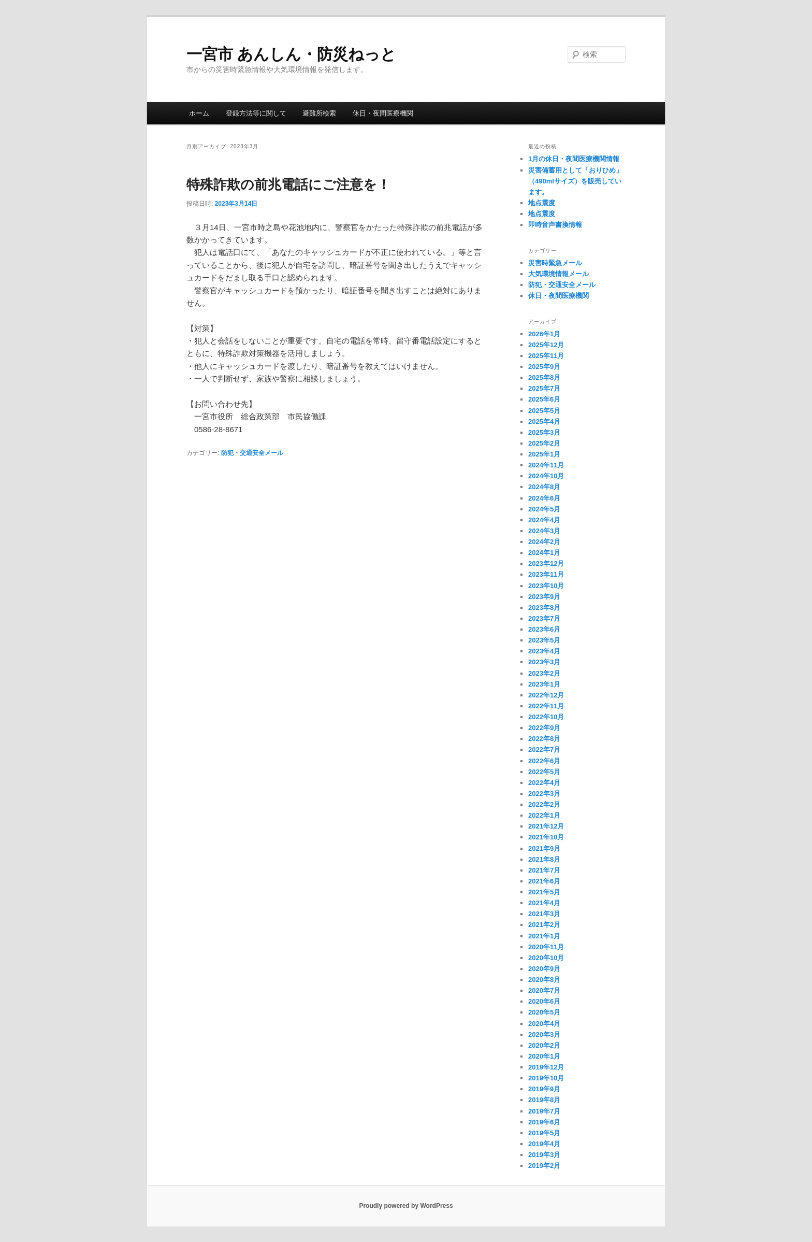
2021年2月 (544, 925)
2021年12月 (546, 826)
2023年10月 (546, 586)
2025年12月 (546, 345)
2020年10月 (546, 958)
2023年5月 (544, 640)
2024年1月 (544, 552)
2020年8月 (544, 979)
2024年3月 (544, 531)
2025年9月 (544, 366)
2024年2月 (544, 542)
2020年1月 (544, 1056)
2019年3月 (544, 1155)
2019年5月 (544, 1133)
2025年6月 (544, 399)
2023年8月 (544, 607)
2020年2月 (544, 1045)
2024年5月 (544, 509)
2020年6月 (544, 1001)
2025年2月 (544, 443)
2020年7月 (544, 990)
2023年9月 (544, 597)
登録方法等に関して (256, 113)
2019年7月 (544, 1111)
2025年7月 (544, 388)
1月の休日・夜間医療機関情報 (573, 159)
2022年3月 (544, 793)
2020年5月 (544, 1012)
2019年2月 (544, 1165)
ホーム (199, 113)
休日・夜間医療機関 (383, 113)
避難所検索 (319, 113)
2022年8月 (544, 739)
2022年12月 (546, 695)
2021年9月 (544, 848)
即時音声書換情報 (555, 225)
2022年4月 (544, 783)
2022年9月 (544, 728)
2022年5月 (544, 772)
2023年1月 (544, 684)
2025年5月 (544, 411)
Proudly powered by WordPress (406, 1205)
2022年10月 (546, 717)
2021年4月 (544, 903)
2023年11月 (546, 574)
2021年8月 (544, 859)
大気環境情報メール (558, 274)
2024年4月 (544, 520)
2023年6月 (544, 629)
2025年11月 (546, 356)
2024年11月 (546, 465)
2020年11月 (546, 947)
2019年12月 (546, 1067)
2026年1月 (544, 334)
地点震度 (541, 203)
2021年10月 (546, 837)
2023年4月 (544, 651)
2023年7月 (544, 618)
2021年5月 (544, 892)
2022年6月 (544, 761)
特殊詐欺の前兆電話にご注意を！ (288, 184)
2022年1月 (544, 815)
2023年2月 (544, 673)
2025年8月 (544, 377)
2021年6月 (544, 881)
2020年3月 (544, 1034)
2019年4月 (544, 1144)
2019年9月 (544, 1089)
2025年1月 (544, 454)
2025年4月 (544, 421)
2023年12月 (546, 563)
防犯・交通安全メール (252, 452)
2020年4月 (544, 1023)
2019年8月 (544, 1100)
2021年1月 (544, 936)
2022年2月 (544, 804)
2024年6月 (544, 498)
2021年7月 (544, 870)
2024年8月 (544, 487)
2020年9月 (544, 969)
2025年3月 (544, 432)
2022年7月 (544, 749)
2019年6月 (544, 1122)
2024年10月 (546, 476)
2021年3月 (544, 914)
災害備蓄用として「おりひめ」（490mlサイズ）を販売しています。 (575, 181)
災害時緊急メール (555, 263)
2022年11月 (546, 706)
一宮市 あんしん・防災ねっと (291, 54)
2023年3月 (544, 662)
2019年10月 (546, 1078)
